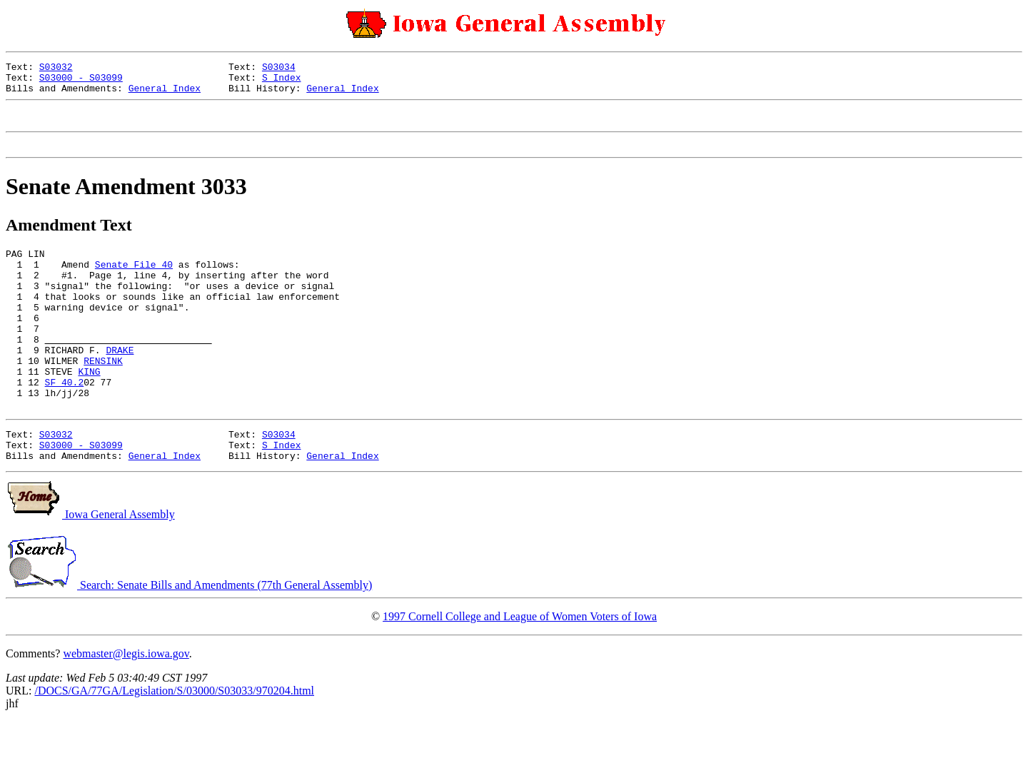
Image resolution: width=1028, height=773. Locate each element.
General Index (164, 94)
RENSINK (103, 396)
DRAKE (119, 384)
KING (89, 409)
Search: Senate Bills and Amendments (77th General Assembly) (189, 636)
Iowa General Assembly (90, 566)
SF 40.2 (64, 422)
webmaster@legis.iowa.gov (125, 705)
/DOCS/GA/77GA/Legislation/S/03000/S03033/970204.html (174, 742)
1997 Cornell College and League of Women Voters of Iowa (520, 668)
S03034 (279, 68)
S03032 (56, 68)
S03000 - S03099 (81, 81)
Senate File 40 (134, 281)
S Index (281, 81)
